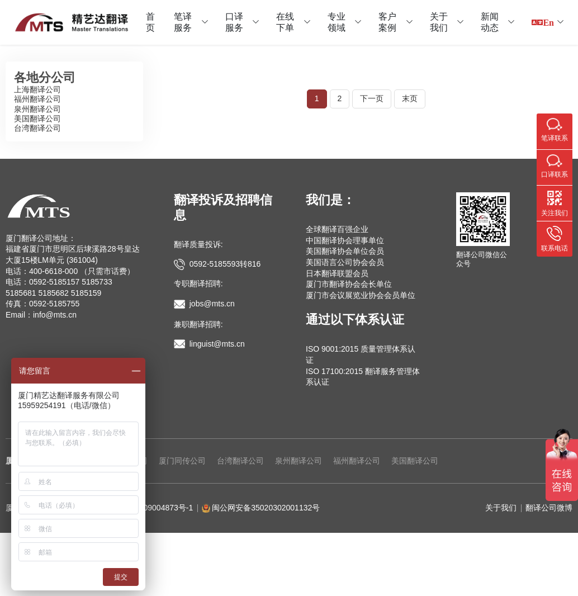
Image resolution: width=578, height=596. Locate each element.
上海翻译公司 (37, 89)
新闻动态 (490, 22)
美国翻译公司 (37, 118)
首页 (150, 22)
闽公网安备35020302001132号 (266, 507)
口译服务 (234, 22)
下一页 (371, 98)
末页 (410, 98)
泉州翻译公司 (37, 109)
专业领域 (336, 22)
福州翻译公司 (37, 98)
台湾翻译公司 (37, 128)
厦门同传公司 (182, 460)
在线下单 (285, 22)
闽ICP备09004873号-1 (154, 507)
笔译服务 (183, 22)
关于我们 (439, 22)
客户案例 (387, 22)
